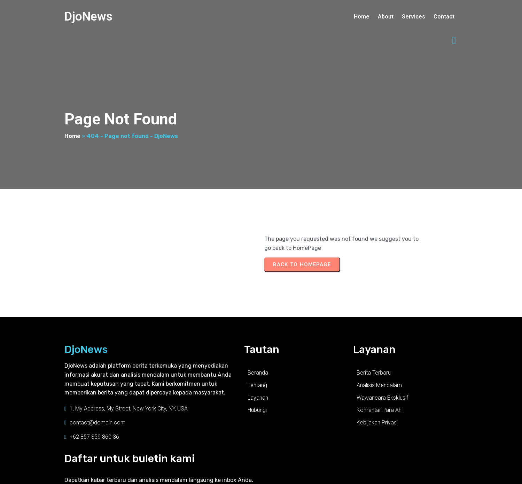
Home (72, 115)
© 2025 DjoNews (82, 474)
